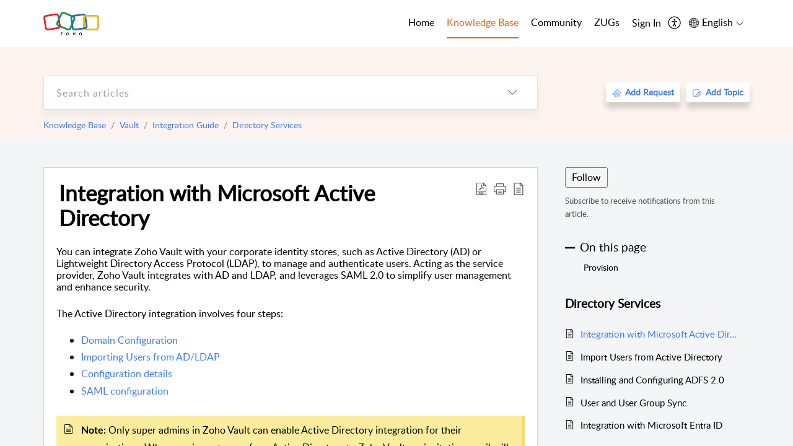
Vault (129, 125)
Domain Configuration (129, 340)
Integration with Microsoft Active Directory (217, 205)
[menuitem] (646, 23)
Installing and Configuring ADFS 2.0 (652, 380)
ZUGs (607, 22)
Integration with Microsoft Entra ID (651, 425)
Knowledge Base (74, 125)
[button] (500, 188)
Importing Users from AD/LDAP (150, 357)
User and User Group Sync (633, 402)
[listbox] (512, 92)
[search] (266, 92)
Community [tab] (556, 22)
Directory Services (267, 125)
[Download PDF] (481, 188)
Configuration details (126, 373)
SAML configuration (125, 391)
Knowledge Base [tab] (483, 22)
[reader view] (518, 188)
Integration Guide (185, 125)
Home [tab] (421, 22)
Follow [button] (586, 177)
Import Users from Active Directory (651, 357)
